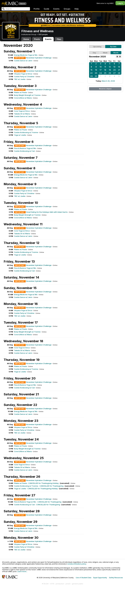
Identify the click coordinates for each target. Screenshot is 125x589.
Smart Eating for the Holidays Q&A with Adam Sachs (47, 212)
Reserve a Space (105, 89)
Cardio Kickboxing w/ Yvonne (26, 132)
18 (105, 70)
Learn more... (22, 571)
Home (26, 39)
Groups (67, 9)
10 (101, 67)
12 (110, 67)
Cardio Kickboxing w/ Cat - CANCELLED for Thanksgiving (37, 505)
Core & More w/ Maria (23, 98)
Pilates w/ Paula (20, 92)
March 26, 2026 (108, 81)
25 (105, 73)
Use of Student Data (83, 578)
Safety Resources (116, 578)
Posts (37, 39)
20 (114, 70)
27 (114, 73)
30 (96, 76)
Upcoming (97, 46)
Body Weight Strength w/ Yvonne (27, 95)
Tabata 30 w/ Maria (22, 114)
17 (101, 70)
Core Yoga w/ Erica (22, 111)
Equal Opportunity (100, 578)
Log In (120, 3)
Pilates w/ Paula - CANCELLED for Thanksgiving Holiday (36, 483)
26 (110, 73)
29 (91, 76)
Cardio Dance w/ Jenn (23, 61)
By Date (113, 46)
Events (56, 9)
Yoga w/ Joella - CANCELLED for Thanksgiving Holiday (36, 488)
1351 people (43, 34)
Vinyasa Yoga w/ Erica (23, 74)
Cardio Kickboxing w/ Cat (24, 151)
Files (59, 39)
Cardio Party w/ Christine (24, 76)
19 (110, 70)
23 (96, 73)
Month (115, 53)
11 (105, 67)
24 (100, 73)
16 (96, 70)
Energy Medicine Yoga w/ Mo (25, 55)
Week (105, 53)
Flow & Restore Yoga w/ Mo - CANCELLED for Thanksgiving (37, 502)
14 (119, 67)
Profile (37, 9)
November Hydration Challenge (38, 58)
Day (94, 53)
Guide (46, 9)
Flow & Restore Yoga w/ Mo (25, 148)
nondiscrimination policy (76, 564)
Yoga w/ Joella (20, 135)
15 (91, 70)
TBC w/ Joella (19, 79)
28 (119, 73)
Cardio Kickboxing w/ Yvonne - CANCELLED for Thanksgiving (38, 486)
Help (76, 9)
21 (119, 70)
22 (91, 73)
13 (114, 67)
